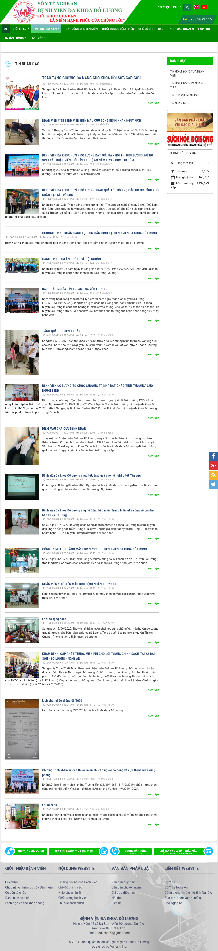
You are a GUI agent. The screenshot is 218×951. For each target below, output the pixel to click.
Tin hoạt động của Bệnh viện (187, 73)
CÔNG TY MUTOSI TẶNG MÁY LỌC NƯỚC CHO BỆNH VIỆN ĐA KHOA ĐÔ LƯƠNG (94, 549)
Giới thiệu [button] (21, 30)
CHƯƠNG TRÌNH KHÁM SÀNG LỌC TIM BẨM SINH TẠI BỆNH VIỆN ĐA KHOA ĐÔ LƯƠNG (99, 233)
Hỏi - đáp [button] (38, 39)
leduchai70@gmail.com (114, 933)
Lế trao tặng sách (54, 619)
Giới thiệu (164, 7)
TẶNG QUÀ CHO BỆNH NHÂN (61, 331)
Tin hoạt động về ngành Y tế (187, 85)
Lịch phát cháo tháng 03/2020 (62, 701)
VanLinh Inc (118, 946)
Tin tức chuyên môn (184, 95)
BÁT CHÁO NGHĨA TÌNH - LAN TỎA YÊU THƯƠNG (75, 289)
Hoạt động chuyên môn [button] (81, 28)
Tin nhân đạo (179, 103)
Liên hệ (176, 7)
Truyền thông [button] (15, 39)
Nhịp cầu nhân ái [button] (182, 28)
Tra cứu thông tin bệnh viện (74, 851)
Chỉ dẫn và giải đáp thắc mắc (181, 852)
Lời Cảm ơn (49, 805)
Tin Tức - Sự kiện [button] (46, 30)
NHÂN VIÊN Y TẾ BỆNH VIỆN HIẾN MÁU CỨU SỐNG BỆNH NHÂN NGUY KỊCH (91, 120)
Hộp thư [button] (204, 28)
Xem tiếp (153, 103)
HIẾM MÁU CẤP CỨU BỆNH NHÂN (64, 429)
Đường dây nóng (133, 852)
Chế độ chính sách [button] (151, 28)
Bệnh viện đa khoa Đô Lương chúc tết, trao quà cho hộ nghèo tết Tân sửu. (91, 475)
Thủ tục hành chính (31, 851)
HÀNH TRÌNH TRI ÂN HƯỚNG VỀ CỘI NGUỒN (71, 259)
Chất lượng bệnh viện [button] (118, 28)
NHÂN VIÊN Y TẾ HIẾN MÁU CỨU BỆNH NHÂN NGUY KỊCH (79, 584)
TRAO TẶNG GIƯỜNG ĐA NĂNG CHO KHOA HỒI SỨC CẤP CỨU (91, 78)
